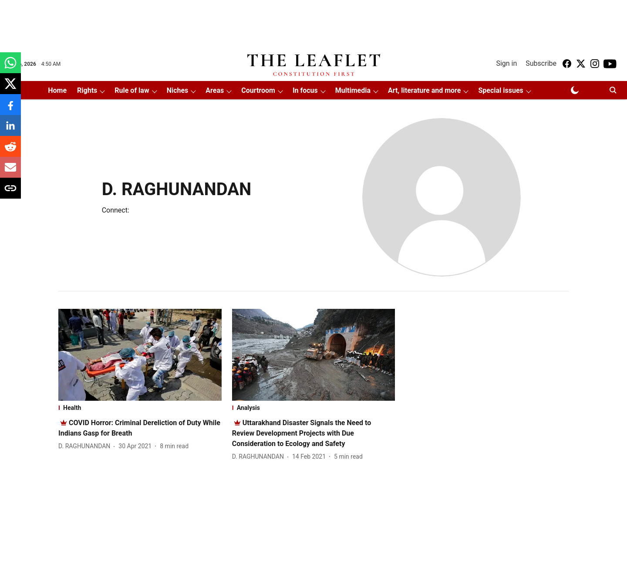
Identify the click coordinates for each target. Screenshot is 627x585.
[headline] (301, 433)
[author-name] (86, 446)
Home (57, 90)
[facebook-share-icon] (10, 109)
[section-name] (140, 407)
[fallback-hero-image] (140, 355)
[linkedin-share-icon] (10, 130)
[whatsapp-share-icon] (10, 67)
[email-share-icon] (10, 172)
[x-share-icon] (10, 88)
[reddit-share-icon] (10, 151)
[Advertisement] (313, 23)
